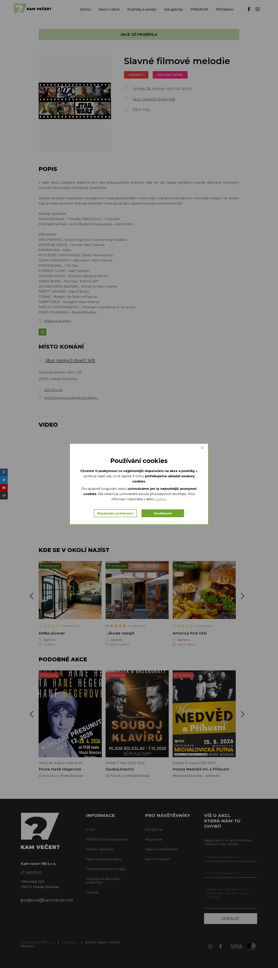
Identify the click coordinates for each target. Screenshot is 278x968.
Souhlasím (163, 513)
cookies (160, 499)
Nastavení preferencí (115, 513)
